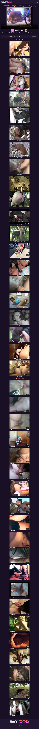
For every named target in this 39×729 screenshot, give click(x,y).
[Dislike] (26, 30)
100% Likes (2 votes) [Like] (17, 30)
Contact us (19, 725)
